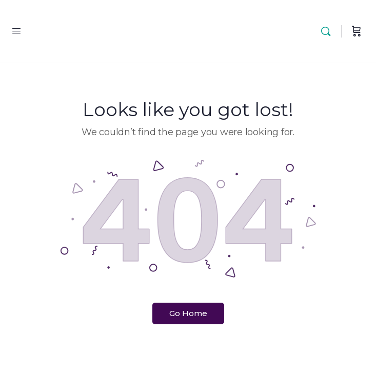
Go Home (188, 313)
